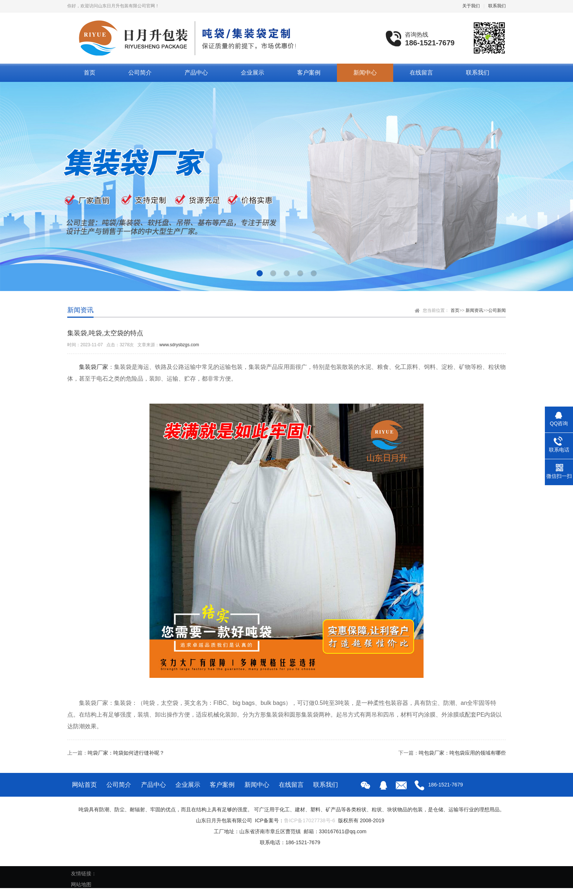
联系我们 (497, 5)
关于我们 (471, 5)
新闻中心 (365, 72)
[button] (260, 273)
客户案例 (308, 72)
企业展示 (252, 72)
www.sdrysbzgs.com (179, 344)
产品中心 (196, 72)
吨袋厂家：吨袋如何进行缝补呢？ (126, 753)
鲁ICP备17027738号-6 (309, 820)
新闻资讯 (474, 310)
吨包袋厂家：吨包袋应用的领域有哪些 (462, 753)
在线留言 (421, 72)
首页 (89, 72)
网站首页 (84, 784)
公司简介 (140, 72)
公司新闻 (497, 310)
